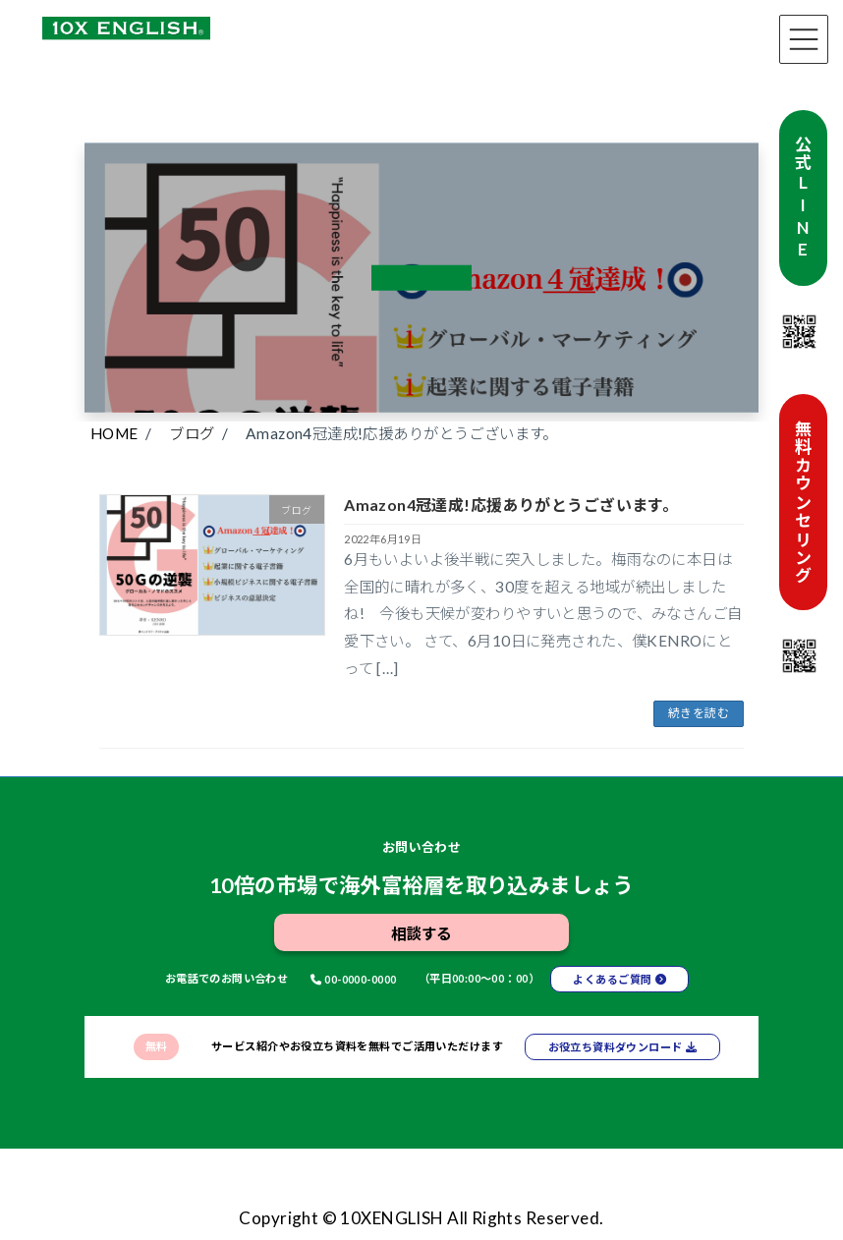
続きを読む (698, 712)
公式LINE (803, 197)
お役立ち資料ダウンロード (615, 1047)
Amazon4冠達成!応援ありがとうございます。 (511, 504)
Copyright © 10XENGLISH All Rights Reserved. (421, 1218)
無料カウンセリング (803, 502)
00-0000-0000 (360, 979)
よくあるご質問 (612, 979)
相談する (421, 933)
